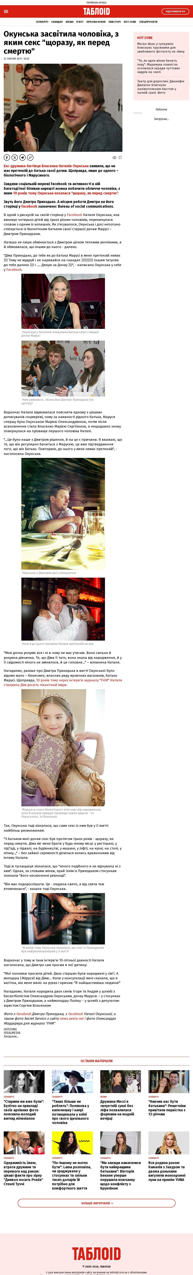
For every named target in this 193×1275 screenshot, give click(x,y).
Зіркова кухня (96, 21)
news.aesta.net (71, 1018)
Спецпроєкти (148, 21)
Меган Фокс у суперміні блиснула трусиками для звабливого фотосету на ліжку (160, 47)
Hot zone (130, 21)
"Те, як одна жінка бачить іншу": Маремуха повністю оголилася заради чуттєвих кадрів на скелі (158, 66)
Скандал (57, 21)
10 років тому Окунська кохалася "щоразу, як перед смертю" (65, 193)
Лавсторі (114, 21)
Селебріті (42, 21)
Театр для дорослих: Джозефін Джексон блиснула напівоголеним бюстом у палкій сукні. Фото (160, 87)
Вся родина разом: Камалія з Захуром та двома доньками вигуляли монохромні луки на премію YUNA (166, 1171)
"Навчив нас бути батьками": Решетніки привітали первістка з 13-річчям (167, 1107)
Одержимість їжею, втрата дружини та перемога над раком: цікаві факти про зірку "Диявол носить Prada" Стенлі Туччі (23, 1173)
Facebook (29, 206)
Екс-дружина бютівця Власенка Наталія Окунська (46, 166)
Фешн (69, 21)
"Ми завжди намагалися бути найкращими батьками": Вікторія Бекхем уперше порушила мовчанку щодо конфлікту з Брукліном (120, 1175)
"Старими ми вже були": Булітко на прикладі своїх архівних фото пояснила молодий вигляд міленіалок (24, 1110)
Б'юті (79, 21)
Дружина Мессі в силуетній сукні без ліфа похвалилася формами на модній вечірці (117, 1110)
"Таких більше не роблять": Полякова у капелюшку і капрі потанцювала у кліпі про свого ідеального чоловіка (70, 1112)
